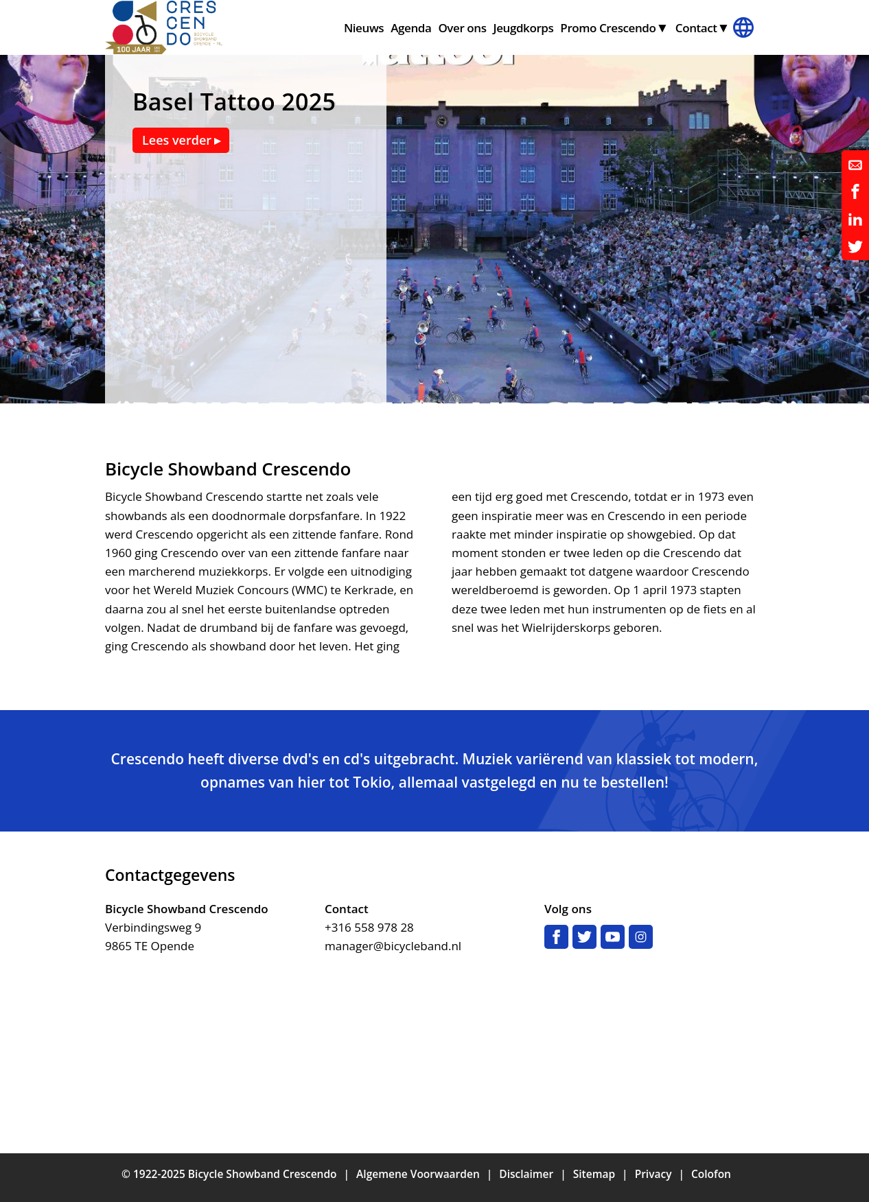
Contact (696, 28)
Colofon (711, 1173)
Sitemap (594, 1173)
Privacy (653, 1173)
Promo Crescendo (608, 28)
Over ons (462, 28)
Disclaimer (526, 1173)
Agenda (411, 28)
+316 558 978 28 (369, 927)
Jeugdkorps (524, 28)
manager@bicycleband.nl (393, 946)
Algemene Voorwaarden (418, 1173)
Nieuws (364, 28)
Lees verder (176, 140)
